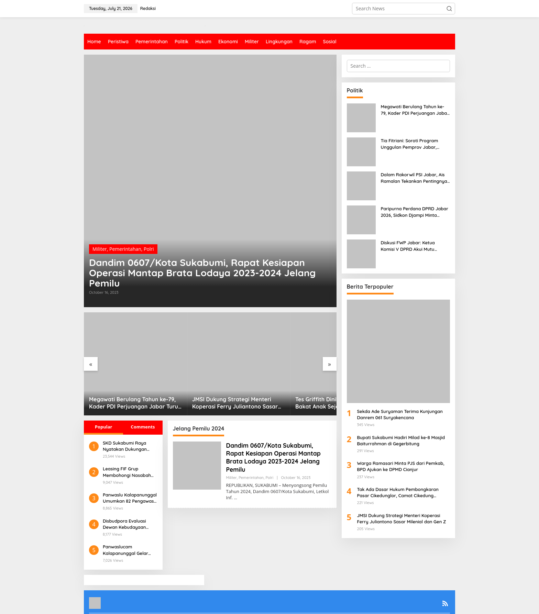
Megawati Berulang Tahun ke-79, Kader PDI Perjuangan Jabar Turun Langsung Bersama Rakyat (125, 384)
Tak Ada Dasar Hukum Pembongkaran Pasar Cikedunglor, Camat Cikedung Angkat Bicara (398, 493)
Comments (143, 408)
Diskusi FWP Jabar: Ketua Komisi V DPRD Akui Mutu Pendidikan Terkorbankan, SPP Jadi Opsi (413, 246)
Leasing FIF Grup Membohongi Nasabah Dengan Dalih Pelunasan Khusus (129, 453)
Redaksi (158, 604)
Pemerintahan (125, 247)
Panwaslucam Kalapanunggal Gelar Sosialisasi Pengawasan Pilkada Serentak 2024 (128, 531)
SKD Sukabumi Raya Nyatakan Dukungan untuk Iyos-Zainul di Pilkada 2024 (125, 427)
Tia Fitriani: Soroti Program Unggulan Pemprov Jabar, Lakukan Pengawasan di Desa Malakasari (412, 144)
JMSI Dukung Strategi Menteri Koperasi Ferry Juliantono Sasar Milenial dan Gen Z (206, 384)
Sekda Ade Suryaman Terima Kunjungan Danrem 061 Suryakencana (400, 414)
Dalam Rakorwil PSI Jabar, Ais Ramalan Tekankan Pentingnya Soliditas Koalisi (414, 178)
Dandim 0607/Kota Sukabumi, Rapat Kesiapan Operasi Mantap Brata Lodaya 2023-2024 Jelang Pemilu (204, 271)
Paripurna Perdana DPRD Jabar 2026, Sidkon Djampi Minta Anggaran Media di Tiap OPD (414, 212)
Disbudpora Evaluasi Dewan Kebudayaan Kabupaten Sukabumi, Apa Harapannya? (126, 505)
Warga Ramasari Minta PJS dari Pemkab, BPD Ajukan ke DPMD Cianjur (400, 466)
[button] (449, 8)
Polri (149, 247)
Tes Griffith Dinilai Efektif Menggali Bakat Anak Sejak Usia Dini (293, 384)
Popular (103, 408)
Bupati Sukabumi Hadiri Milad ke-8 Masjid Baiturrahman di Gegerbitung (401, 440)
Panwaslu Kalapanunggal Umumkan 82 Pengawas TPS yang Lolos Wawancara (130, 479)
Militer (99, 247)
